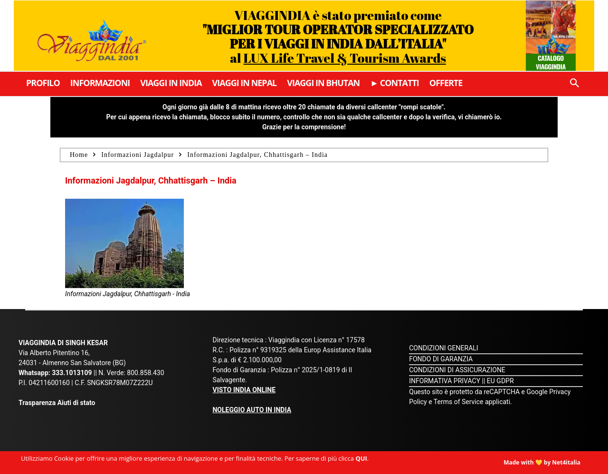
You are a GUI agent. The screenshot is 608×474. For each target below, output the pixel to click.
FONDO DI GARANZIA (441, 359)
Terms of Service (459, 402)
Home (79, 154)
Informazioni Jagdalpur (137, 154)
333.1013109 (72, 373)
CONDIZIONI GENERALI (443, 348)
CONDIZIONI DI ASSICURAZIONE (457, 370)
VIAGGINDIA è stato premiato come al (338, 36)
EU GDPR (500, 381)
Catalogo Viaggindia (551, 62)
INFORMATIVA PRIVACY (444, 381)
